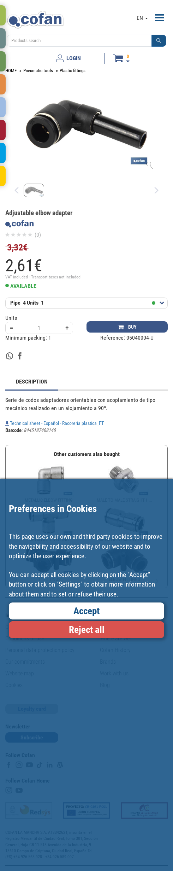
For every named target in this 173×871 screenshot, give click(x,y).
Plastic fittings (72, 70)
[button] (158, 41)
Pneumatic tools (38, 70)
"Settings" (69, 584)
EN (142, 18)
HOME (11, 70)
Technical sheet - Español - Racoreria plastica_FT (54, 423)
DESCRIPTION (32, 381)
